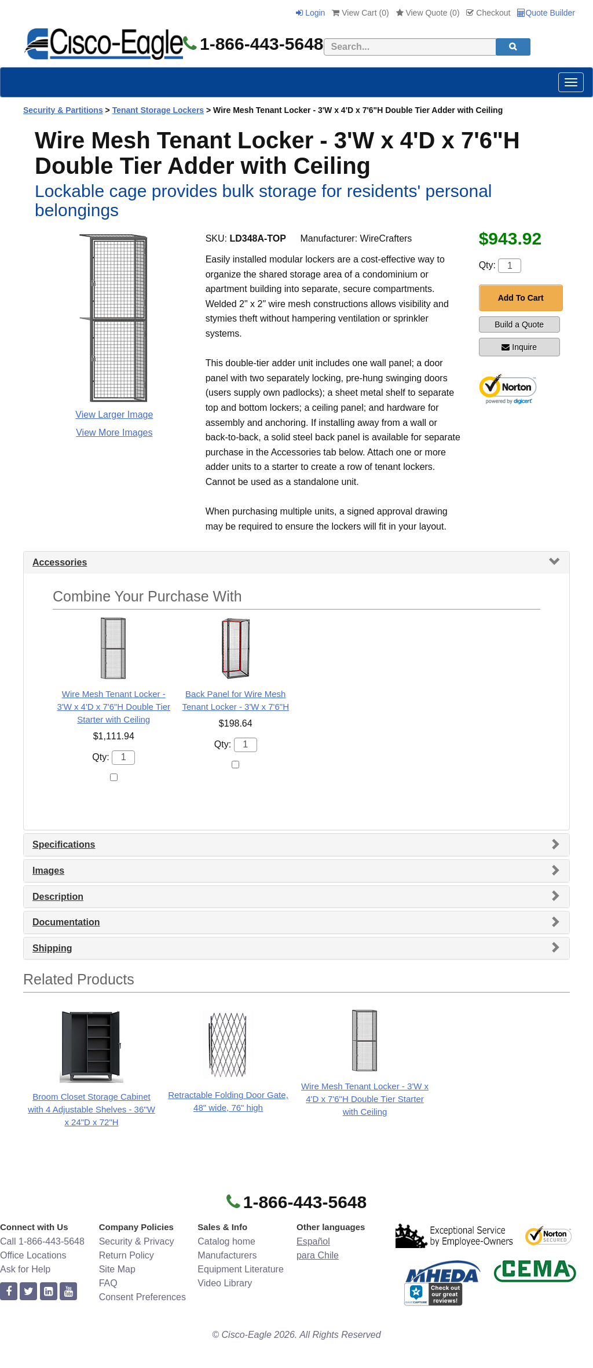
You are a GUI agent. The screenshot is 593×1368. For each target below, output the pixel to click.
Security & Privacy (136, 1241)
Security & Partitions (63, 110)
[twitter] (28, 1292)
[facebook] (8, 1292)
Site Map (117, 1269)
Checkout (488, 12)
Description (57, 897)
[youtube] (68, 1292)
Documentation (66, 922)
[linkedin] (48, 1292)
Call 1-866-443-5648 (42, 1241)
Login (310, 12)
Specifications (63, 844)
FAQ (108, 1283)
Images (48, 870)
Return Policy (126, 1255)
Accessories (59, 562)
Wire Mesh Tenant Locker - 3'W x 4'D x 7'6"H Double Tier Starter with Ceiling (113, 706)
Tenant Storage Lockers (158, 110)
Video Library (224, 1283)
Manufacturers (227, 1255)
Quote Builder (546, 12)
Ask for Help (25, 1269)
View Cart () (360, 12)
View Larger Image (114, 414)
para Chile (317, 1255)
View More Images (114, 432)
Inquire (519, 347)
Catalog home (226, 1241)
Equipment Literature (240, 1269)
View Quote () (428, 12)
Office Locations (33, 1255)
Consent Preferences (142, 1297)
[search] (513, 47)
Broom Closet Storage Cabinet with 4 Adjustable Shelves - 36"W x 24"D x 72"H (91, 1109)
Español (313, 1241)
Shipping (52, 948)
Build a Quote (519, 324)
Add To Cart (521, 297)
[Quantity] (509, 265)
